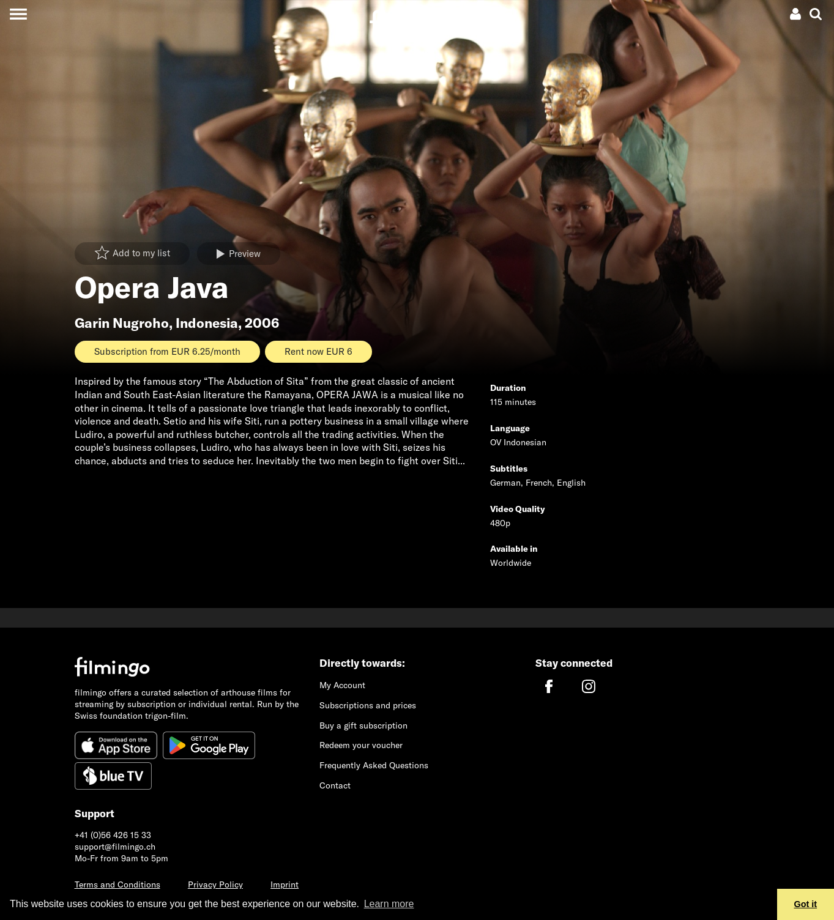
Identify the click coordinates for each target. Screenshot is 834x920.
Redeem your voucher (361, 745)
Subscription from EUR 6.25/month (167, 351)
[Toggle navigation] (18, 14)
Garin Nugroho (122, 323)
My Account (342, 685)
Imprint (284, 884)
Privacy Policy (215, 884)
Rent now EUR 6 (318, 351)
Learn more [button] (389, 904)
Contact (335, 785)
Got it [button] (805, 904)
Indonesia (207, 323)
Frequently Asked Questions (373, 765)
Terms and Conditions (117, 884)
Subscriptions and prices (367, 705)
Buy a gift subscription (363, 725)
